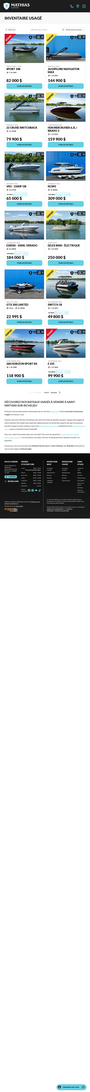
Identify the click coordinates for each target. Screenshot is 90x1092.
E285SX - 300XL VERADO (21, 245)
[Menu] (84, 6)
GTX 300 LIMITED (17, 304)
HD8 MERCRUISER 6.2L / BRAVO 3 (62, 129)
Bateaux (49, 475)
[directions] (78, 6)
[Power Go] (24, 510)
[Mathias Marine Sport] (17, 6)
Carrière (79, 475)
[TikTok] (39, 490)
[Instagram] (32, 490)
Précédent (35, 392)
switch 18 (55, 304)
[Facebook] (29, 490)
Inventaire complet (50, 469)
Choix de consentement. (62, 510)
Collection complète (50, 481)
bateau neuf (54, 411)
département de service (48, 426)
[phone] (72, 6)
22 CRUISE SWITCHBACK (21, 127)
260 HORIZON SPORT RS (21, 363)
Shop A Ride (19, 506)
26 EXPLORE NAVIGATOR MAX (63, 70)
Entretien (80, 487)
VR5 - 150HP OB (16, 186)
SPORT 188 (13, 69)
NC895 (52, 186)
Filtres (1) (10, 29)
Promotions (80, 480)
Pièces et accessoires (80, 491)
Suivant (56, 392)
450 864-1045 (12, 481)
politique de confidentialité (55, 509)
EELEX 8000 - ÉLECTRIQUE (64, 245)
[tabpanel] (31, 477)
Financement (66, 480)
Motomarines (51, 472)
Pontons (49, 478)
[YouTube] (36, 490)
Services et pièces (80, 484)
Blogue (79, 472)
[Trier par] (74, 29)
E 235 (51, 363)
